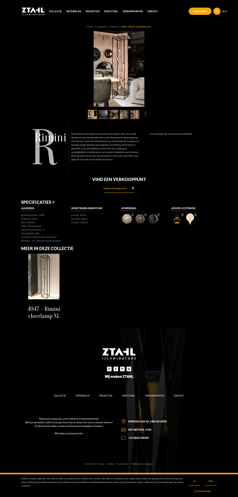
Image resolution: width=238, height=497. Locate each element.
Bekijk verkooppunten (115, 188)
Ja (194, 480)
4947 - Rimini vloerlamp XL (43, 312)
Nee (211, 480)
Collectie (55, 11)
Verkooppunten (133, 11)
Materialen (73, 11)
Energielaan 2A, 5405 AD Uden (147, 421)
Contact (152, 11)
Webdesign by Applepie (142, 463)
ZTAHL (90, 26)
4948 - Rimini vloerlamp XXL (136, 26)
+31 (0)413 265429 (138, 437)
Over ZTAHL (111, 11)
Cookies (110, 463)
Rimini (114, 26)
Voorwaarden (122, 463)
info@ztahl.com (139, 429)
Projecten (92, 11)
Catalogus (200, 11)
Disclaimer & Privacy (94, 463)
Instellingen (202, 491)
